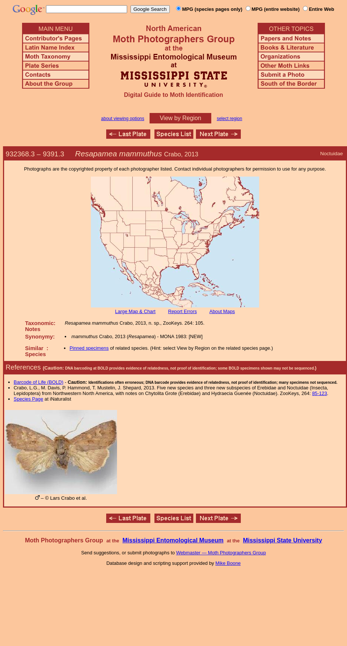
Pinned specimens (89, 348)
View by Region (180, 118)
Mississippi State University (282, 540)
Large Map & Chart (135, 311)
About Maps (222, 311)
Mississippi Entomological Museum (172, 540)
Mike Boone (228, 563)
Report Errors (182, 311)
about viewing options (122, 118)
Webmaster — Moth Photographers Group (221, 552)
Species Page (28, 399)
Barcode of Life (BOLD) (39, 382)
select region (229, 118)
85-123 (319, 393)
